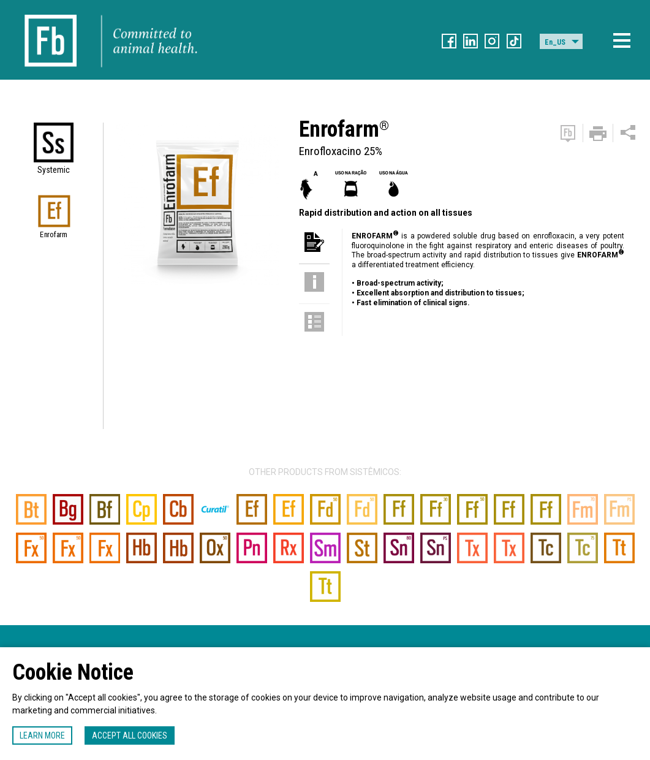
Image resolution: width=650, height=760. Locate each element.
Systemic (53, 170)
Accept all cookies (129, 735)
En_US (555, 42)
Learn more (42, 735)
